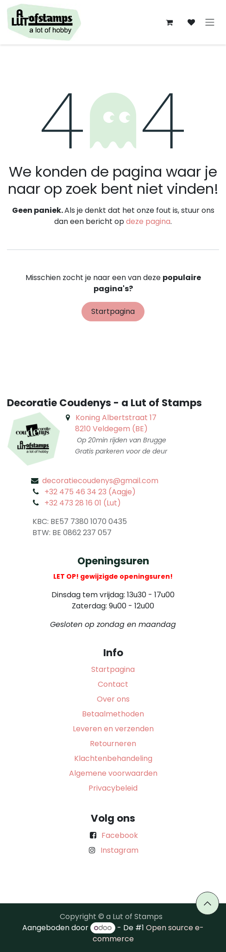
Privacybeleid (113, 788)
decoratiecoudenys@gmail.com (100, 480)
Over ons (113, 699)
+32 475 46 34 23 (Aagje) (90, 491)
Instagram (119, 850)
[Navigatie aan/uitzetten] (210, 22)
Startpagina (113, 311)
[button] (207, 903)
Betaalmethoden (113, 714)
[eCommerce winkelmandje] (169, 22)
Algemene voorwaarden (113, 773)
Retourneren (113, 743)
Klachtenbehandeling (113, 758)
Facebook (119, 835)
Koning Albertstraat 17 (116, 417)
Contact (113, 684)
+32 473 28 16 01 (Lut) (82, 503)
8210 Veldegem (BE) (111, 428)
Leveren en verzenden (113, 728)
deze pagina (148, 221)
